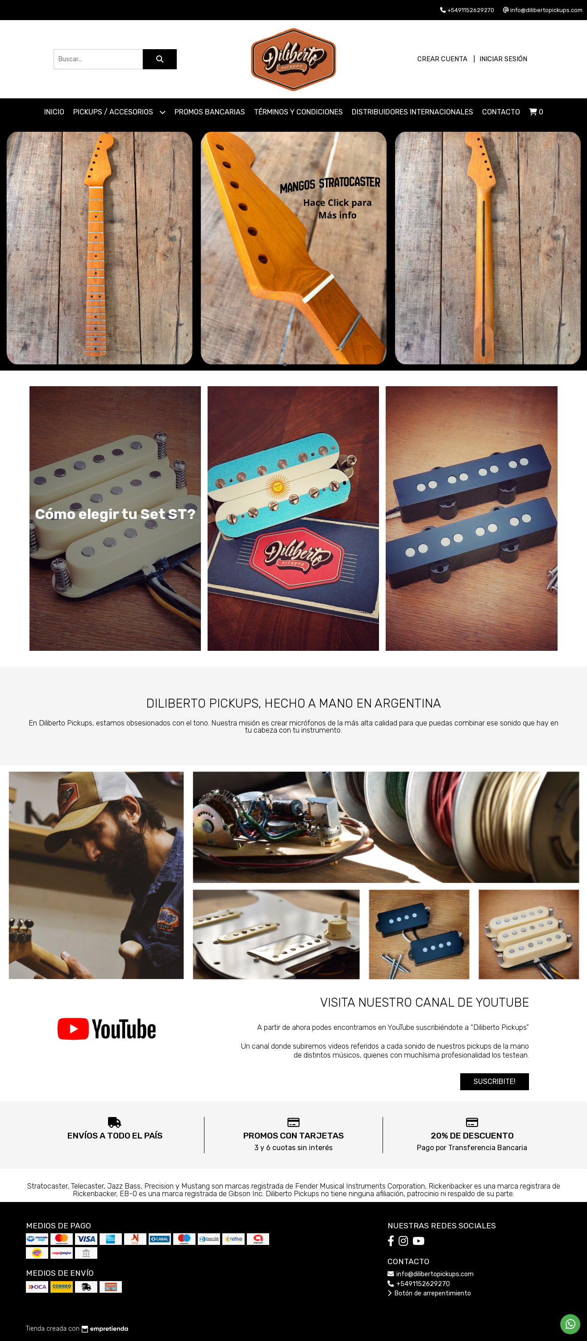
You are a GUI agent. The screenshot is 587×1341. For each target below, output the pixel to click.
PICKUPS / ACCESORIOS (119, 112)
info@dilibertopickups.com (430, 1274)
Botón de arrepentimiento (429, 1293)
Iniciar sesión (503, 59)
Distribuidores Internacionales (412, 112)
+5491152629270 (418, 1284)
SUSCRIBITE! (495, 1081)
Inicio (54, 112)
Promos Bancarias (210, 112)
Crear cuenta (442, 59)
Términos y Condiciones (298, 112)
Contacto (501, 112)
